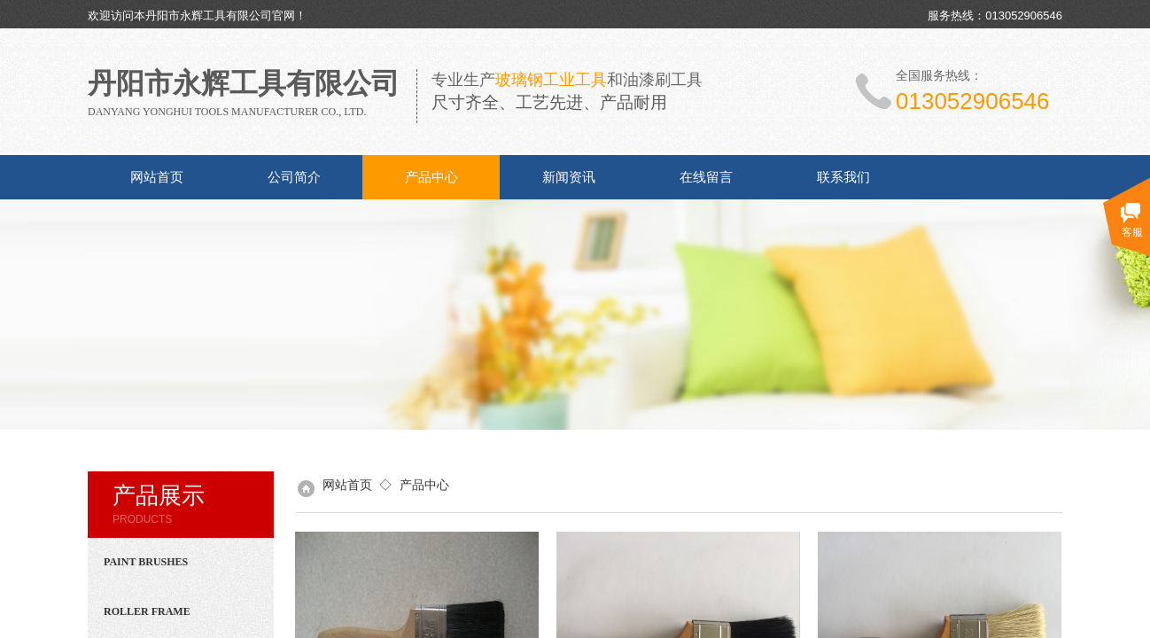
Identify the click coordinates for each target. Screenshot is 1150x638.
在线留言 (706, 177)
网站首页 (156, 177)
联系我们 (843, 177)
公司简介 (294, 177)
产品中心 (431, 177)
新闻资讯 (568, 177)
